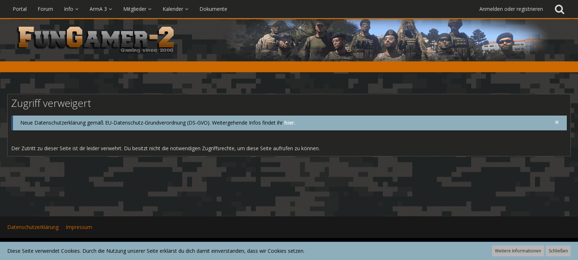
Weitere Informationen (518, 251)
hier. (290, 122)
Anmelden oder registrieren (511, 8)
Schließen (558, 251)
